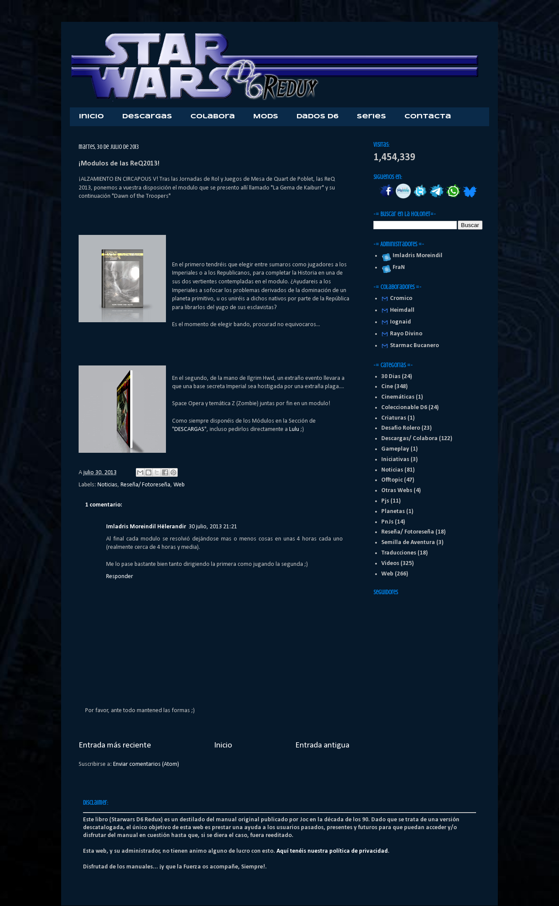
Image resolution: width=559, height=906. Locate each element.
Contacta (427, 117)
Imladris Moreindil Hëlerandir (146, 527)
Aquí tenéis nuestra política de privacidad (332, 851)
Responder (119, 576)
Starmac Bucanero (414, 345)
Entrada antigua (322, 745)
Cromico (401, 298)
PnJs (387, 522)
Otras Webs (396, 490)
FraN (397, 267)
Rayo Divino (406, 334)
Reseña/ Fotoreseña (145, 485)
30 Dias (390, 376)
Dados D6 (317, 117)
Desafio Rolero (400, 428)
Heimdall (402, 310)
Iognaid (400, 322)
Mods (265, 117)
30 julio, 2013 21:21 (213, 527)
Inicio (91, 117)
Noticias (107, 485)
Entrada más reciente (115, 745)
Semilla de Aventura (408, 542)
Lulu (294, 429)
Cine (387, 386)
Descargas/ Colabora (409, 438)
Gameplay (395, 449)
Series (371, 117)
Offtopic (392, 480)
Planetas (393, 511)
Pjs (385, 501)
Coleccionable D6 (404, 407)
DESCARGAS (189, 429)
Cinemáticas (397, 397)
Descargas (147, 117)
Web (179, 485)
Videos (390, 563)
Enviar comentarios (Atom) (146, 764)
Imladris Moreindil (416, 255)
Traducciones (398, 553)
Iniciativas (395, 459)
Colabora (212, 117)
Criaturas (393, 418)
